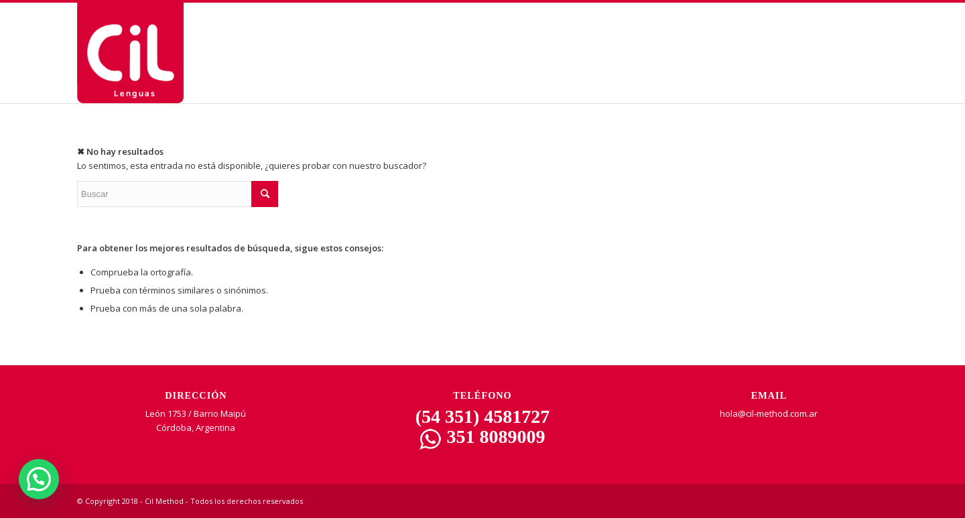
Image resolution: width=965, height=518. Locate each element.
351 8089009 (482, 436)
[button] (39, 479)
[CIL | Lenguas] (130, 53)
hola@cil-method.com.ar (769, 413)
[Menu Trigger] (898, 35)
